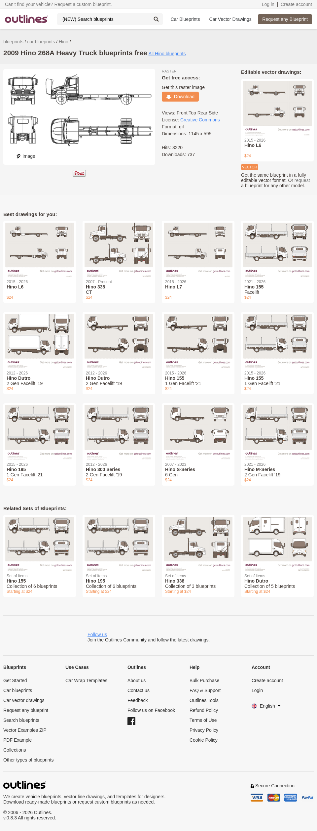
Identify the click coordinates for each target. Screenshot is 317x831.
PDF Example (17, 740)
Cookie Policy (204, 740)
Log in (268, 4)
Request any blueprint (25, 710)
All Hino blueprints (167, 53)
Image (25, 156)
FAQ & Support (205, 690)
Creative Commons (200, 119)
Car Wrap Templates (86, 680)
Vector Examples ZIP (25, 730)
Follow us (97, 634)
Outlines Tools (204, 700)
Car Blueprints (185, 19)
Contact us (138, 690)
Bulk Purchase (204, 680)
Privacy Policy (204, 730)
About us (136, 680)
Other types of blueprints (28, 760)
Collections (14, 750)
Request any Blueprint (285, 19)
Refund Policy (204, 710)
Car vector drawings (24, 700)
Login (257, 690)
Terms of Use (203, 720)
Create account (296, 4)
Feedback (137, 700)
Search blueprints (21, 720)
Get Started (15, 680)
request (302, 180)
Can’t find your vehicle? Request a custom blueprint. (58, 4)
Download (180, 96)
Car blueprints (17, 690)
